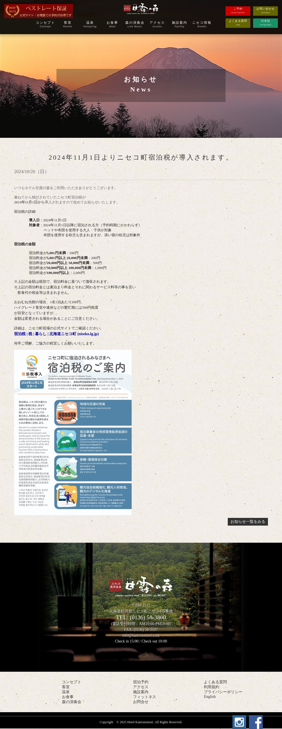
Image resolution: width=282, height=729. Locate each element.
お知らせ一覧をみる (248, 522)
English (210, 697)
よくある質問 (238, 23)
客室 (68, 24)
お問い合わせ (265, 11)
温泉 (90, 24)
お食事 (113, 24)
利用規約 (211, 687)
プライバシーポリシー (223, 692)
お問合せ (140, 702)
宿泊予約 (140, 682)
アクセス (157, 24)
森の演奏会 (135, 24)
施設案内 (179, 24)
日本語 (265, 23)
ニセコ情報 (202, 24)
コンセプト (45, 24)
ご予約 (238, 11)
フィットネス (144, 697)
